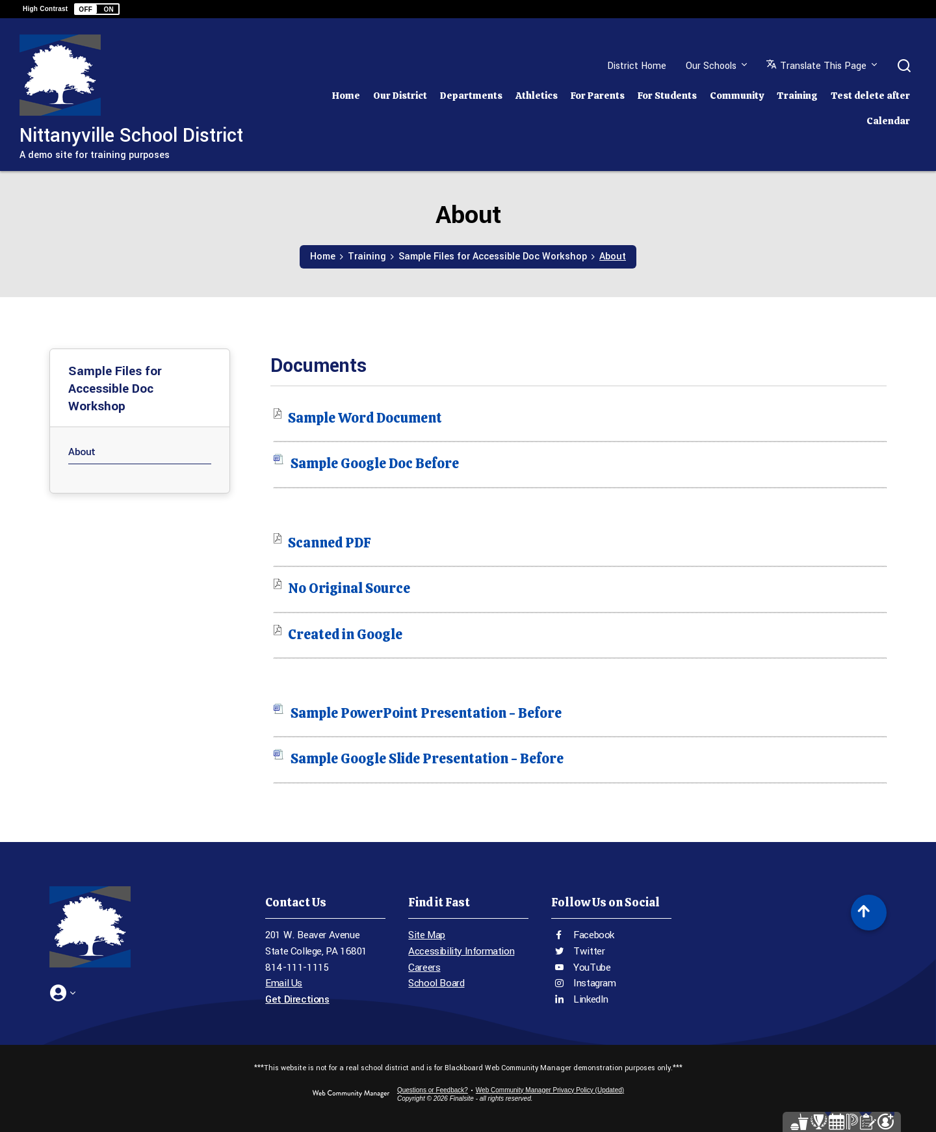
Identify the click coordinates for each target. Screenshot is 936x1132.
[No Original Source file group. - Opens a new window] (349, 588)
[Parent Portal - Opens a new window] (824, 1111)
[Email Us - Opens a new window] (325, 983)
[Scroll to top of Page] (868, 912)
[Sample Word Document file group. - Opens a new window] (365, 418)
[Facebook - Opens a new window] (611, 935)
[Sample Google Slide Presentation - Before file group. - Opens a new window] (427, 758)
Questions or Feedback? (432, 1090)
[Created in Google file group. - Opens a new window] (345, 634)
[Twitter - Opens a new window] (611, 951)
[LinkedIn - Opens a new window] (611, 1000)
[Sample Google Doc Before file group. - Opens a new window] (375, 463)
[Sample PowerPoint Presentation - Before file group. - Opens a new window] (426, 713)
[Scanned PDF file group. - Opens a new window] (329, 542)
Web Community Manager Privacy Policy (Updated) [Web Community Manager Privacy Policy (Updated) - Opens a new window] (550, 1090)
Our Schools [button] (711, 66)
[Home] (346, 92)
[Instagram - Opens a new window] (611, 983)
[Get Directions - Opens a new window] (325, 1000)
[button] (97, 9)
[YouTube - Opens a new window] (611, 968)
